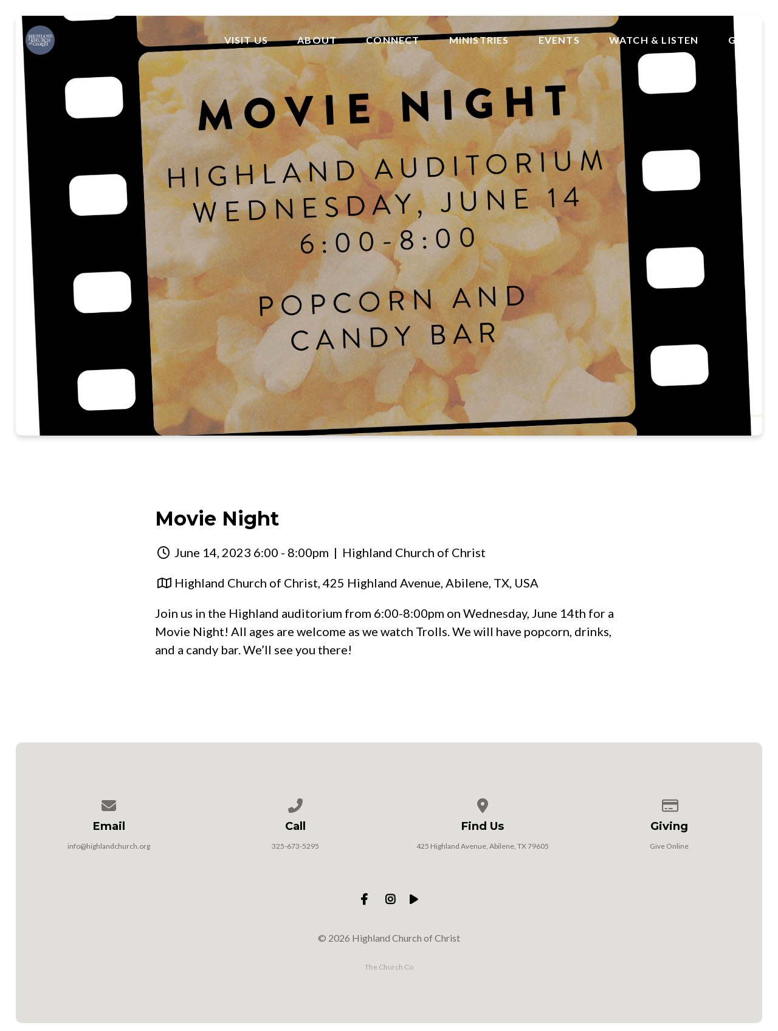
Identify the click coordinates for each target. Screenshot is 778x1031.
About (317, 40)
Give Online (669, 846)
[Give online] (669, 803)
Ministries (479, 40)
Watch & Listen (654, 40)
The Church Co (389, 966)
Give (740, 40)
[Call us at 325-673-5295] (296, 803)
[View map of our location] (482, 803)
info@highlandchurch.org (108, 846)
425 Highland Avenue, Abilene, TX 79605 (482, 846)
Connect (392, 40)
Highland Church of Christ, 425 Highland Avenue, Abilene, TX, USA (356, 582)
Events (559, 40)
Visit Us (246, 40)
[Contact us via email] (108, 803)
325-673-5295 (295, 846)
